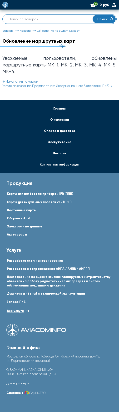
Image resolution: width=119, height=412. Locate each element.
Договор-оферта (18, 383)
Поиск (105, 19)
